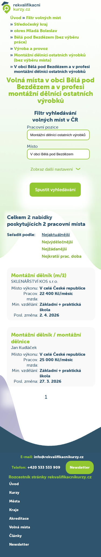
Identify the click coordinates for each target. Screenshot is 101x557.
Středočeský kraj (30, 24)
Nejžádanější (54, 248)
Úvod (14, 483)
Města (14, 501)
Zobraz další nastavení (51, 169)
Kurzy (14, 492)
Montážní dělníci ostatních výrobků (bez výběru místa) (50, 57)
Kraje (14, 509)
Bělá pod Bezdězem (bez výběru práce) (46, 39)
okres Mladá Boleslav (35, 30)
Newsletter (19, 544)
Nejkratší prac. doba (61, 256)
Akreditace (19, 518)
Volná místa (19, 527)
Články (15, 535)
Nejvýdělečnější (57, 241)
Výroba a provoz (31, 48)
